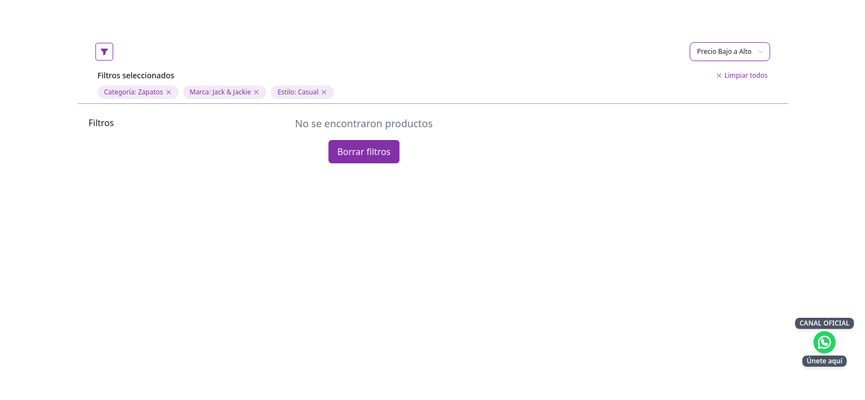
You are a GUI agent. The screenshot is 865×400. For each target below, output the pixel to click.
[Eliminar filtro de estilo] (324, 92)
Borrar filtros (364, 152)
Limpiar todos (742, 75)
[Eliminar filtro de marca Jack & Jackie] (256, 92)
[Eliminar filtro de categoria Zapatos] (168, 92)
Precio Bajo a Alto (730, 51)
